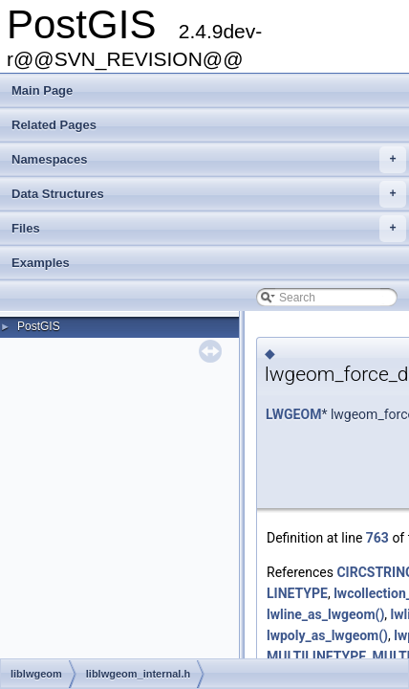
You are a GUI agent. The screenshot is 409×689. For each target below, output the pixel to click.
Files (208, 228)
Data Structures (208, 194)
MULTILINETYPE (316, 656)
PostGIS (38, 326)
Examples (40, 263)
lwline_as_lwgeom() (325, 614)
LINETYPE (297, 593)
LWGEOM (293, 414)
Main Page (42, 90)
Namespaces (208, 159)
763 (377, 537)
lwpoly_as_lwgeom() (327, 635)
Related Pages (54, 125)
